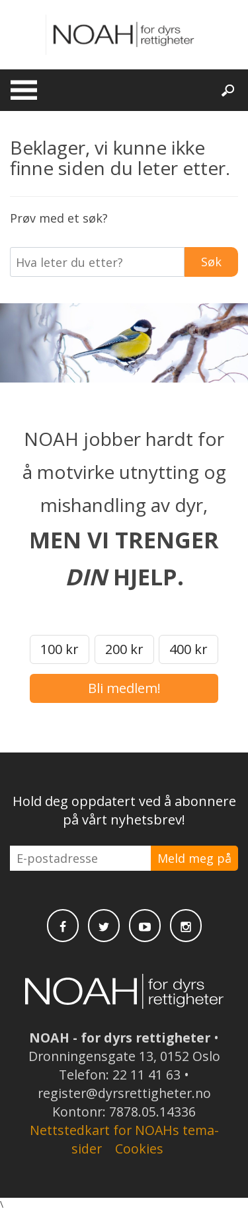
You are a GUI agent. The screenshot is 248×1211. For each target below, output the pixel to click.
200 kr (124, 649)
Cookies (139, 1148)
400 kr (188, 649)
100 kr (59, 649)
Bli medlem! (124, 688)
